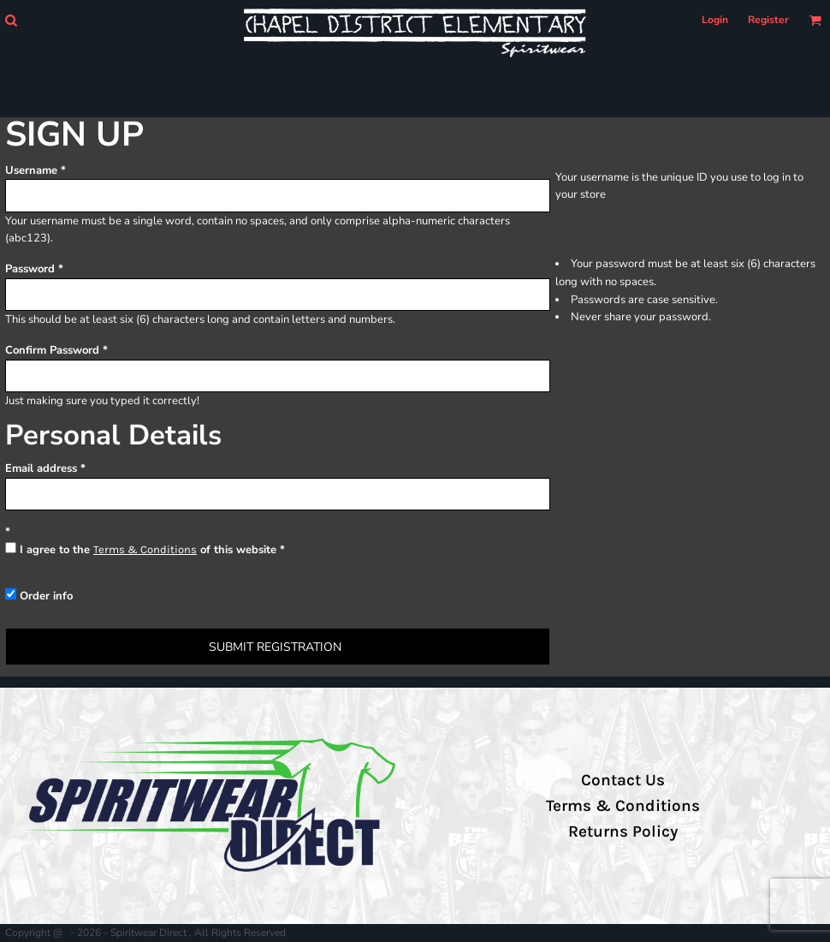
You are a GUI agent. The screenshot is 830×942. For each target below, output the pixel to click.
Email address (41, 468)
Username (31, 170)
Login (715, 20)
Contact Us (623, 780)
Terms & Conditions (145, 549)
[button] (10, 20)
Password (30, 269)
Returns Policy (623, 831)
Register (768, 20)
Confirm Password (52, 350)
